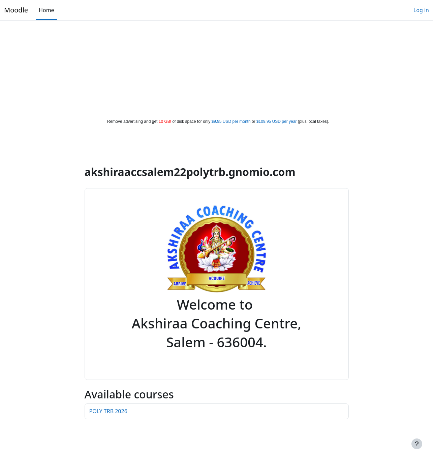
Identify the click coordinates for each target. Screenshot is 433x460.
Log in (421, 10)
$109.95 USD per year (276, 121)
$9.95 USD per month (231, 121)
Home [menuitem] (46, 10)
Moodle (16, 9)
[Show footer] (416, 443)
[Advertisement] (216, 68)
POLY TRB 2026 (108, 411)
